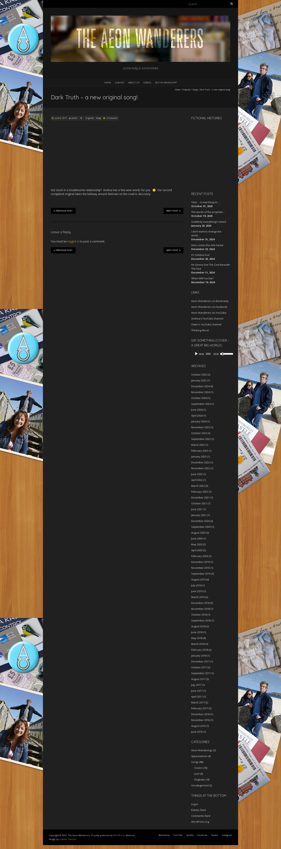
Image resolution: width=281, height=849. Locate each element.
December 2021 (200, 497)
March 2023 (198, 445)
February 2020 (199, 556)
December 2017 (200, 661)
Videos (147, 82)
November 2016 (200, 720)
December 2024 (200, 386)
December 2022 (200, 462)
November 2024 (200, 392)
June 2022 (197, 474)
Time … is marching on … (205, 202)
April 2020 (197, 550)
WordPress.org (200, 821)
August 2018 (198, 626)
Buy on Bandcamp (166, 82)
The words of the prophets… (208, 212)
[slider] (207, 354)
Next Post (173, 211)
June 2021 (197, 509)
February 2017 (199, 708)
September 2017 (201, 673)
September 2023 (201, 439)
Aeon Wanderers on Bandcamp (210, 301)
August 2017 (198, 679)
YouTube (178, 835)
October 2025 (199, 374)
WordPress (118, 835)
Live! (196, 773)
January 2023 (198, 456)
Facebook (202, 835)
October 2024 (199, 398)
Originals (186, 89)
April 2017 (197, 696)
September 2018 (201, 620)
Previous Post (63, 211)
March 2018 (198, 644)
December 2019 (200, 562)
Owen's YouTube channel (206, 324)
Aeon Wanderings (202, 750)
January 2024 (198, 421)
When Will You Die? (202, 278)
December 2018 (200, 603)
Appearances (199, 756)
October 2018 (199, 614)
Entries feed (198, 810)
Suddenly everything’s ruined (208, 221)
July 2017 (196, 685)
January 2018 (198, 655)
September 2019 (201, 573)
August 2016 (198, 726)
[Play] (196, 354)
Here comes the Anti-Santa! (207, 245)
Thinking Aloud (200, 330)
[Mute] (220, 354)
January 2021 (198, 515)
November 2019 (200, 568)
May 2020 (196, 544)
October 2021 (199, 503)
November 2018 (200, 608)
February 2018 (199, 649)
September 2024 (201, 404)
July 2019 (196, 585)
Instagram (227, 835)
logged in (73, 241)
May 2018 (196, 638)
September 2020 (201, 527)
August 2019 (198, 579)
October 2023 (199, 433)
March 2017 (198, 702)
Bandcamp (164, 835)
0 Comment (112, 118)
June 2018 (197, 632)
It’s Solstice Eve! (200, 255)
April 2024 (197, 415)
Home (107, 82)
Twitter (214, 835)
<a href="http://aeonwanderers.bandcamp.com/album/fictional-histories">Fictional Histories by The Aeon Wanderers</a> (207, 155)
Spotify (190, 835)
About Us (133, 82)
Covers (198, 768)
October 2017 (199, 667)
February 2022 (199, 491)
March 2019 (198, 597)
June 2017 (197, 690)
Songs (195, 89)
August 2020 (198, 532)
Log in (194, 804)
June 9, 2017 (60, 118)
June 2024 (197, 409)
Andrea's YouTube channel (207, 318)
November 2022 (200, 468)
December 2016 (200, 714)
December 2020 (200, 521)
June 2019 (197, 591)
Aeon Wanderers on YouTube (208, 312)
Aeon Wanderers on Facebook (209, 307)
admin (74, 118)
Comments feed (200, 816)
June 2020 (197, 538)
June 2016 (197, 731)
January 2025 (198, 380)
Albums (119, 82)
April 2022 (197, 480)
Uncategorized (200, 785)
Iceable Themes (67, 839)
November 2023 (200, 427)
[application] (210, 354)
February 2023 (199, 450)
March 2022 (198, 486)
